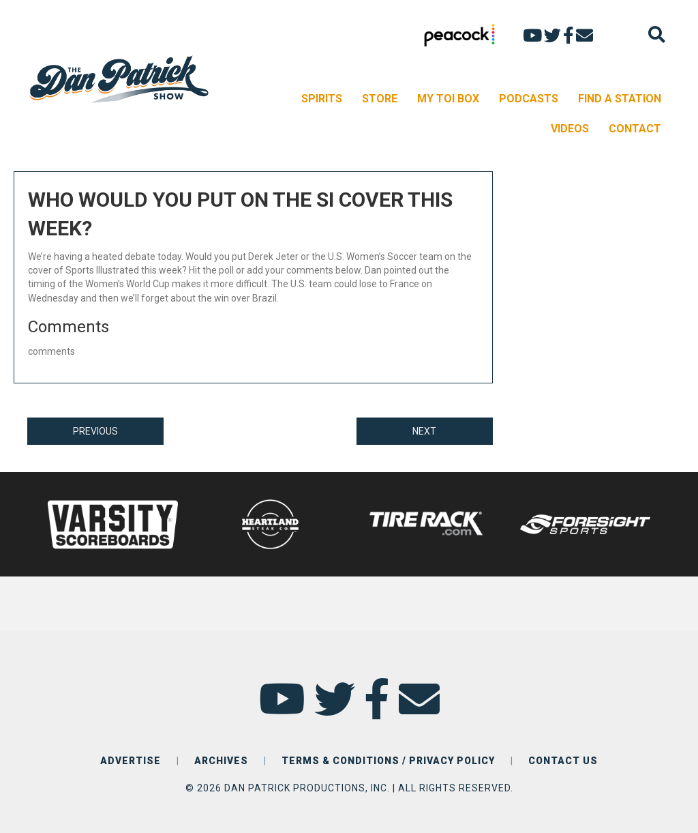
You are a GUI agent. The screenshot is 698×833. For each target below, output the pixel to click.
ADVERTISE (130, 760)
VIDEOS (570, 128)
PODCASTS (528, 98)
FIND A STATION (619, 98)
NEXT (424, 431)
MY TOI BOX (448, 98)
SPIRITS (321, 98)
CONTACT (635, 128)
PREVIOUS (95, 431)
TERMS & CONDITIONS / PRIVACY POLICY (388, 760)
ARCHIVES (221, 760)
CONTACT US (563, 760)
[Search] (657, 34)
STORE (379, 98)
